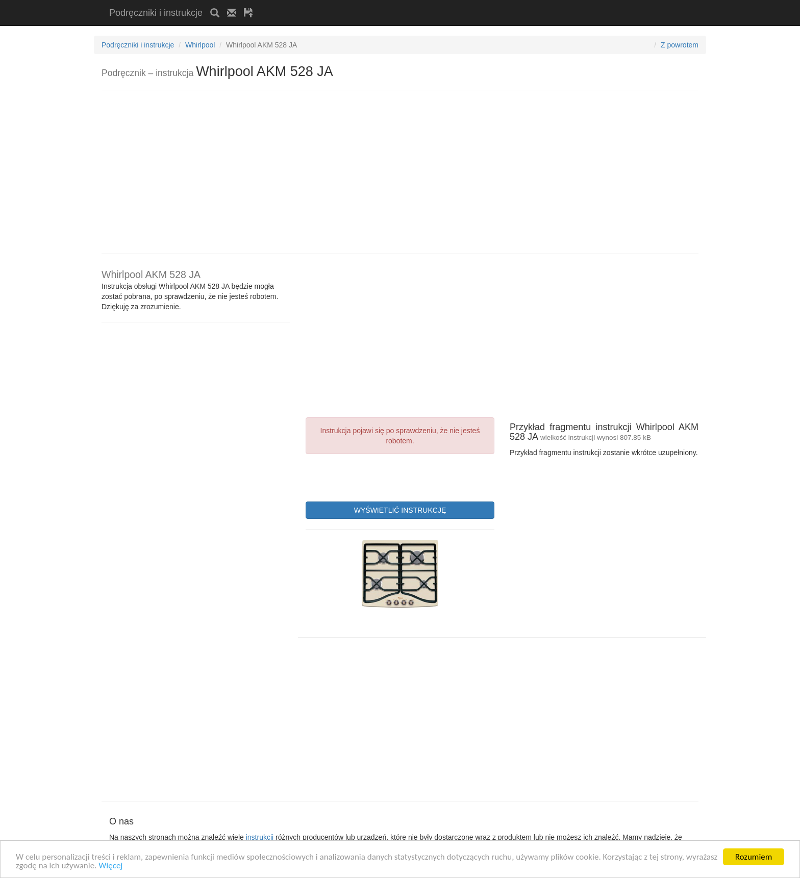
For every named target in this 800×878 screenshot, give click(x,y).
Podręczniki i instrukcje (156, 13)
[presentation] (383, 476)
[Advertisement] (380, 4)
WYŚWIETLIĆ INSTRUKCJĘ (400, 510)
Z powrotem (679, 45)
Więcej (110, 866)
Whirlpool (200, 45)
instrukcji (259, 837)
